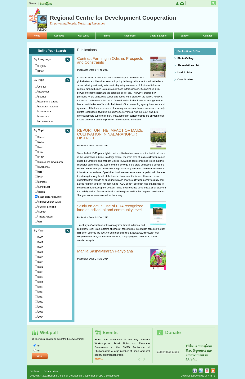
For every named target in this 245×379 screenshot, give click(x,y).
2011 (40, 282)
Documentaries (46, 121)
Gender (42, 211)
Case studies (44, 111)
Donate (173, 332)
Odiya (41, 71)
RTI (40, 221)
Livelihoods (44, 167)
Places (106, 35)
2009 (40, 292)
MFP (40, 177)
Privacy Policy (50, 371)
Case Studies (185, 79)
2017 (40, 252)
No (38, 345)
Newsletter (43, 91)
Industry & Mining (47, 206)
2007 (40, 302)
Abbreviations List (188, 65)
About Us (59, 35)
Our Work (83, 35)
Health (41, 192)
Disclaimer (35, 371)
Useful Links (184, 72)
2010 (40, 287)
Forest (41, 137)
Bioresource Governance (51, 162)
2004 (40, 317)
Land (40, 147)
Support (184, 35)
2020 (40, 237)
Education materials (48, 106)
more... (99, 358)
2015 (40, 262)
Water (41, 142)
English (42, 66)
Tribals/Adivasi (45, 216)
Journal (42, 86)
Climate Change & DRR (50, 201)
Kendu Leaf (44, 187)
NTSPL (211, 375)
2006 (40, 307)
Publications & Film (189, 51)
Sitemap (33, 3)
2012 (40, 277)
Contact (207, 35)
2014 (40, 267)
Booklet (42, 96)
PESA (41, 157)
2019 (40, 242)
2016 (40, 257)
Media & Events (158, 35)
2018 (40, 247)
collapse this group (67, 59)
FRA (40, 152)
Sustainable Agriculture (50, 197)
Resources (130, 35)
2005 (40, 312)
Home (37, 35)
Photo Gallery (185, 58)
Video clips (43, 116)
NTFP (41, 172)
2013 (40, 272)
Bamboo (42, 182)
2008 (40, 297)
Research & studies (48, 101)
